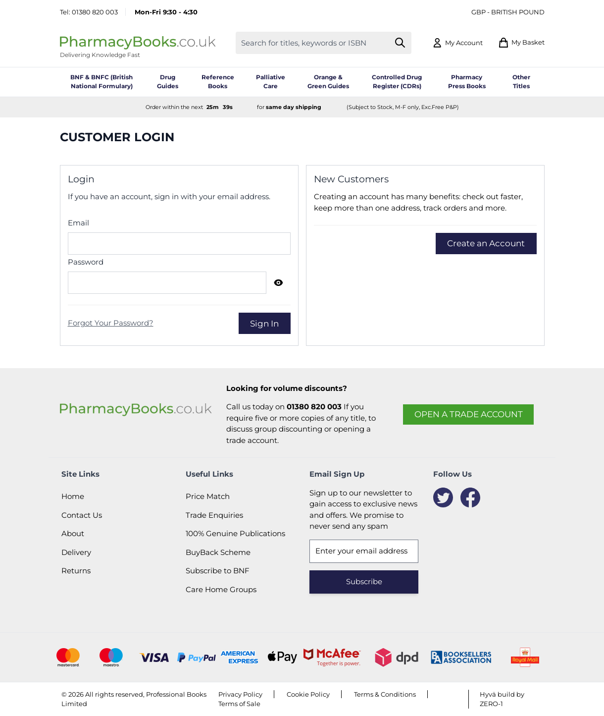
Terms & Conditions (385, 694)
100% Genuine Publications (235, 533)
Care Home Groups (221, 589)
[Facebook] (470, 497)
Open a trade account (468, 414)
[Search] (399, 43)
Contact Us (81, 515)
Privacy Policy (240, 694)
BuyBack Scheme (218, 552)
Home (72, 496)
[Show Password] (278, 282)
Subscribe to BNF (218, 570)
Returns (76, 570)
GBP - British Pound (508, 12)
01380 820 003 (95, 12)
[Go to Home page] (137, 43)
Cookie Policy (308, 694)
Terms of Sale (239, 704)
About (72, 533)
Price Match (208, 496)
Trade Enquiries (214, 515)
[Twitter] (443, 497)
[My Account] (457, 43)
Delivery (76, 552)
